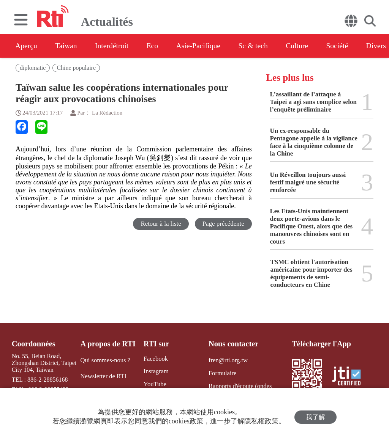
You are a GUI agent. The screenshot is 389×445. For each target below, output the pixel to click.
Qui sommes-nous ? (105, 360)
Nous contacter (232, 344)
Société (348, 46)
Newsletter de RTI (103, 376)
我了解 (315, 416)
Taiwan (68, 46)
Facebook (154, 358)
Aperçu (26, 46)
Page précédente (223, 223)
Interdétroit (115, 46)
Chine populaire (76, 67)
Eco (157, 46)
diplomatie (33, 67)
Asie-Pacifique (204, 46)
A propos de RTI (108, 344)
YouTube (153, 384)
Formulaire (221, 373)
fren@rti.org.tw (227, 360)
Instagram (154, 371)
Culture (306, 46)
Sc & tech (261, 46)
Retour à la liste (160, 223)
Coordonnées (33, 344)
